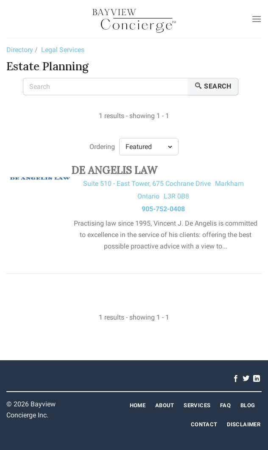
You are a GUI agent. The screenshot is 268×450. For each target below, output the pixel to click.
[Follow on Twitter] (246, 379)
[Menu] (256, 18)
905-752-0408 (163, 209)
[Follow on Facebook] (235, 379)
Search (213, 86)
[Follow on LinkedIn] (256, 379)
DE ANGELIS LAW (114, 170)
